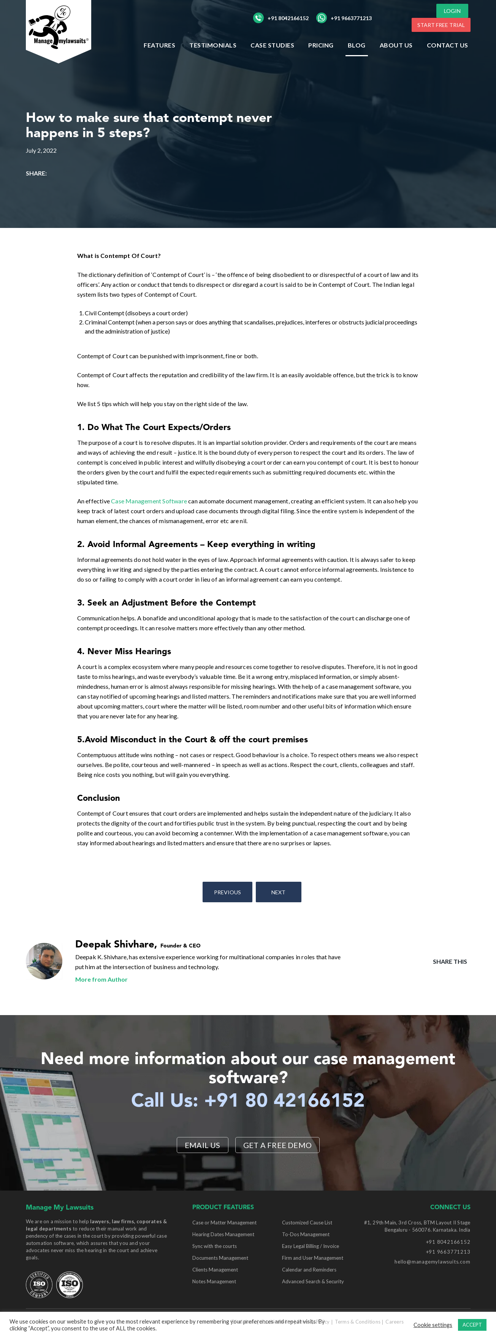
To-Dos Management (306, 1234)
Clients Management (215, 1270)
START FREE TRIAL (441, 25)
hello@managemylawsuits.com (432, 1262)
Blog (357, 45)
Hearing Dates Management (223, 1234)
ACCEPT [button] (472, 1325)
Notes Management (214, 1281)
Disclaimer (243, 1322)
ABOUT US (396, 45)
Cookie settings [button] (433, 1325)
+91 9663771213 (344, 18)
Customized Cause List (307, 1222)
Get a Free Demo (277, 1145)
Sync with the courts (214, 1246)
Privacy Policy (314, 1322)
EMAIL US (202, 1145)
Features (159, 45)
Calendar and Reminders (309, 1270)
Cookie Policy (276, 1322)
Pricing (321, 45)
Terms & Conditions (358, 1322)
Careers (394, 1322)
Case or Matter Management (224, 1222)
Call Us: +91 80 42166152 (248, 1101)
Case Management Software (149, 501)
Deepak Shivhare (114, 945)
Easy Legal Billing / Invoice (310, 1246)
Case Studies (272, 45)
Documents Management (220, 1258)
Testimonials (212, 45)
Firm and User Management (312, 1258)
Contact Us (447, 45)
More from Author (101, 979)
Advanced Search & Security (313, 1281)
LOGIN (452, 11)
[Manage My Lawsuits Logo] (60, 32)
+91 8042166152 (281, 18)
